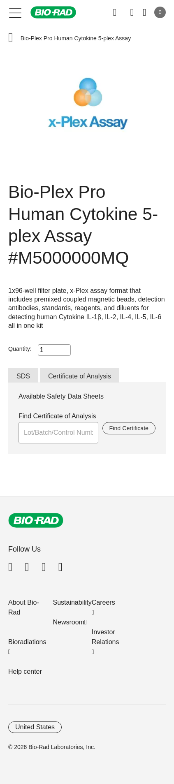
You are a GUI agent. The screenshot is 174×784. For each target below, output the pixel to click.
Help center (25, 671)
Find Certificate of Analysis (57, 416)
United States (35, 727)
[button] (10, 38)
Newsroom (68, 622)
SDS (23, 376)
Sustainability (72, 602)
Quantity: (20, 349)
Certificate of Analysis (79, 376)
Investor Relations (105, 637)
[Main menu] (15, 12)
